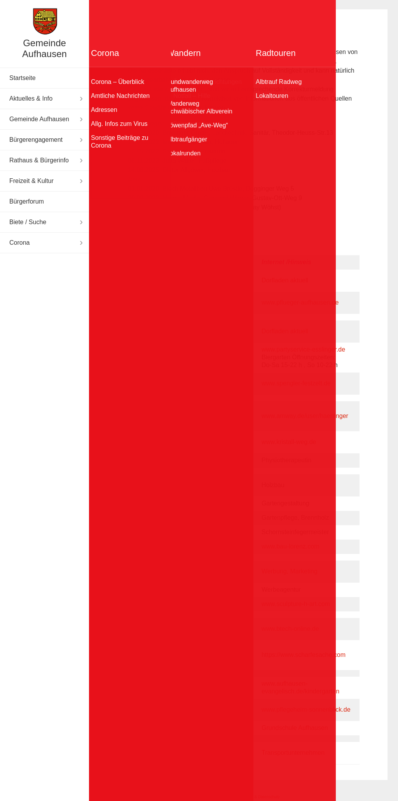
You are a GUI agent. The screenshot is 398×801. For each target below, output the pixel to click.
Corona (19, 242)
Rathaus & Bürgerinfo (39, 160)
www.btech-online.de (290, 628)
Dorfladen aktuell (285, 280)
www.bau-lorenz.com (290, 546)
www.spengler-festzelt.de (296, 383)
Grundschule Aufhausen (295, 727)
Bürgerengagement (36, 139)
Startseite (22, 78)
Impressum (217, 797)
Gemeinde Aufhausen (44, 48)
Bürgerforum (26, 201)
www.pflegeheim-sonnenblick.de (306, 709)
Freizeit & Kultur (31, 181)
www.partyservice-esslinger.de (303, 349)
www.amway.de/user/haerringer (305, 416)
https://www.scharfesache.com (304, 654)
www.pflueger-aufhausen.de (300, 302)
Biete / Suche (27, 222)
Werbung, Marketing (290, 571)
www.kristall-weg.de (289, 442)
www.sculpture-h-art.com (296, 604)
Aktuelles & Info (30, 98)
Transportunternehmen (293, 752)
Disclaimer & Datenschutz (257, 797)
